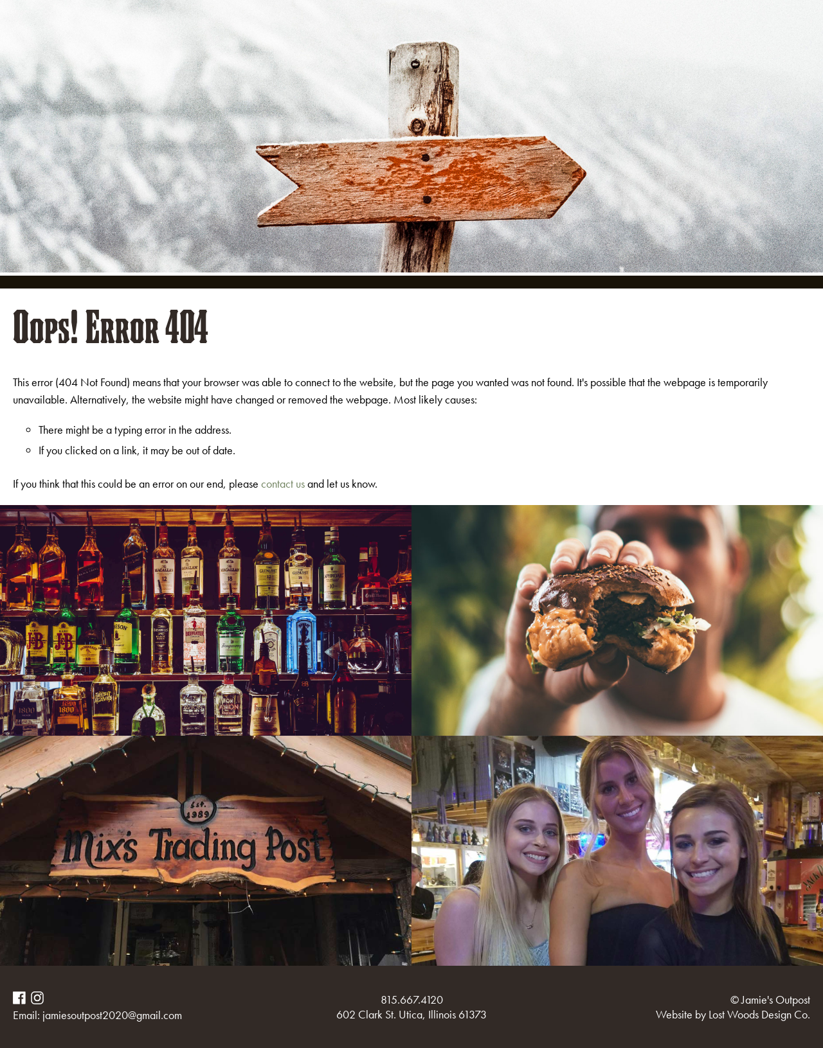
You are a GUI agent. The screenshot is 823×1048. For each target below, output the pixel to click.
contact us (283, 483)
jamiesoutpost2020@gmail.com (112, 1015)
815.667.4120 (412, 999)
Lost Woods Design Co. (759, 1014)
